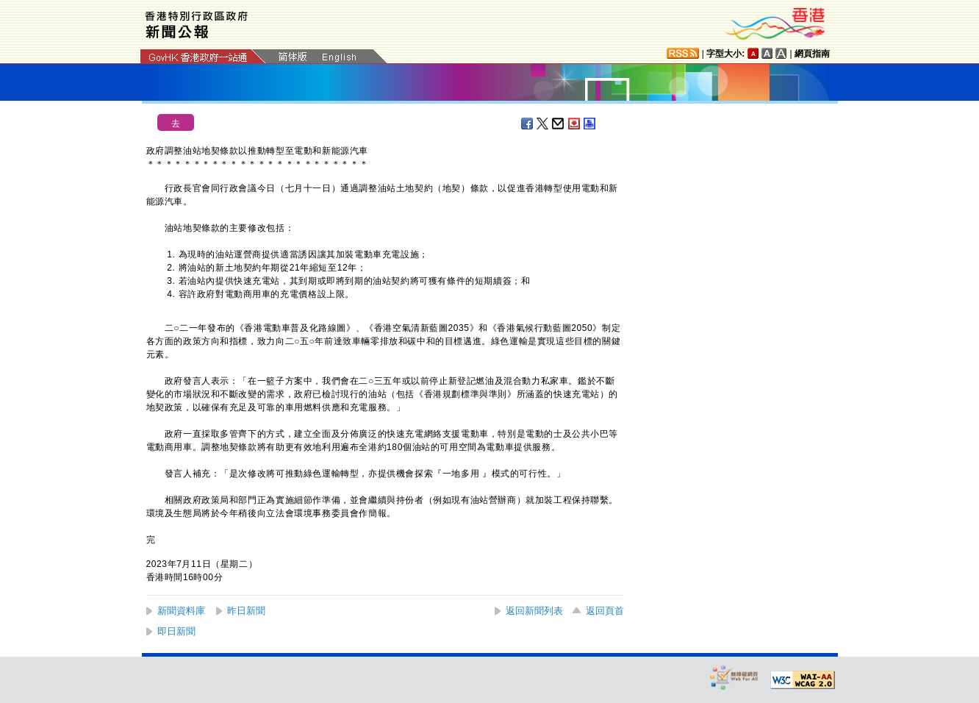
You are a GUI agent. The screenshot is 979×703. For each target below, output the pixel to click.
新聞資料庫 (181, 610)
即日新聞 (176, 631)
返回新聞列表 (534, 610)
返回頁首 (605, 610)
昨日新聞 (246, 610)
